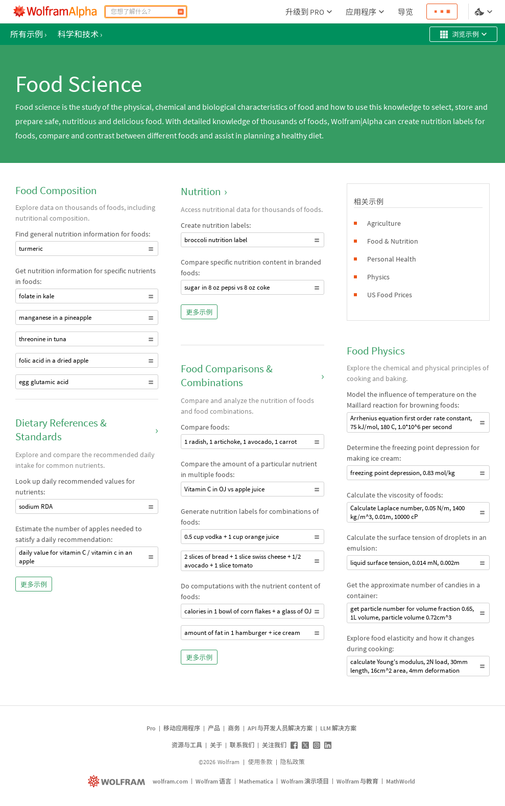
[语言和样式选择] (484, 11)
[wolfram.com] (117, 781)
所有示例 (28, 34)
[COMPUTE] (180, 11)
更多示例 (33, 584)
